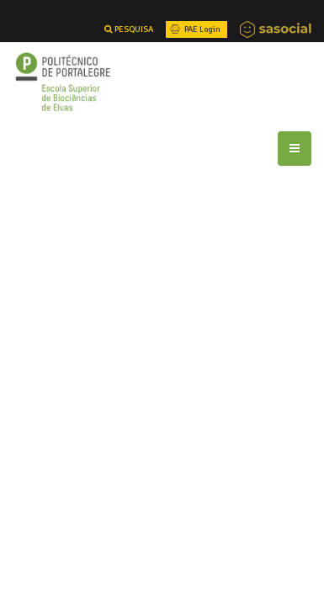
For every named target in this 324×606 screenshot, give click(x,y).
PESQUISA (128, 29)
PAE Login (193, 29)
